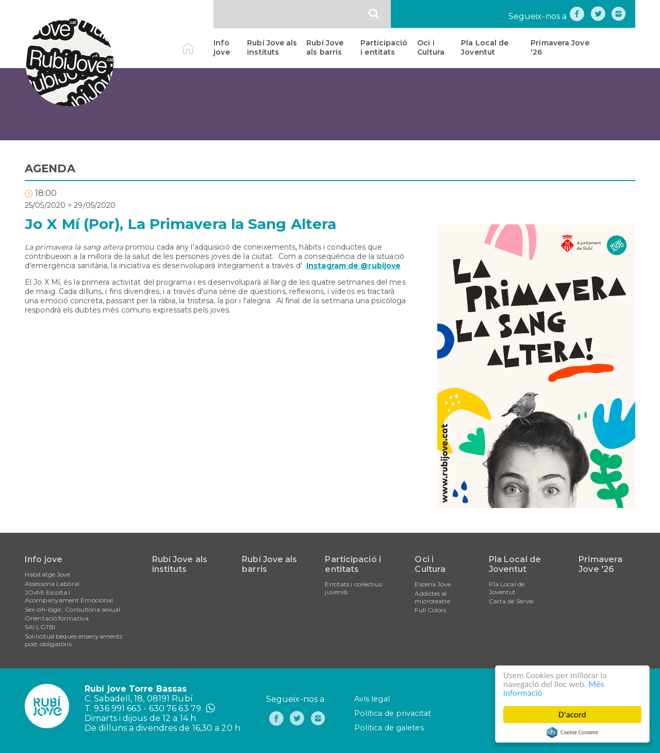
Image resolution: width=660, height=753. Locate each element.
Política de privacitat (392, 713)
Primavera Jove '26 (560, 47)
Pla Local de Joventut (484, 47)
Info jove (221, 47)
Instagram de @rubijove (353, 265)
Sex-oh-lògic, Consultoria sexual (72, 609)
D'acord (572, 714)
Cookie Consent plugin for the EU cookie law (572, 732)
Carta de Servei (511, 601)
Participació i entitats (383, 47)
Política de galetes (389, 727)
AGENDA (50, 168)
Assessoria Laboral (52, 583)
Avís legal (372, 698)
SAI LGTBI (40, 627)
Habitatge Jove (47, 574)
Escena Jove (433, 584)
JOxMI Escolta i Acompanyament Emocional (69, 596)
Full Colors (430, 610)
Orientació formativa (57, 618)
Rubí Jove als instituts (272, 47)
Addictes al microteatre (432, 597)
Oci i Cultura (430, 47)
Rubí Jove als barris (324, 47)
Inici (196, 43)
